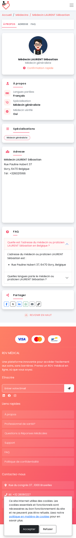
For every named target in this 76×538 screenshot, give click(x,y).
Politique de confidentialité (22, 462)
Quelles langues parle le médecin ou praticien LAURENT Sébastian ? (30, 277)
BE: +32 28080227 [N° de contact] (20, 494)
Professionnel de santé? (20, 424)
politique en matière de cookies (29, 516)
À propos (9, 24)
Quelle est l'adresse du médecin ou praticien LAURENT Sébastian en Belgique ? (35, 243)
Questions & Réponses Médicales (26, 433)
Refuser (48, 529)
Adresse (23, 24)
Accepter (29, 529)
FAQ (33, 24)
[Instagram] (15, 396)
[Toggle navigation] (71, 5)
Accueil (7, 15)
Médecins (22, 15)
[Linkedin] (3, 396)
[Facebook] (9, 396)
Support (10, 443)
